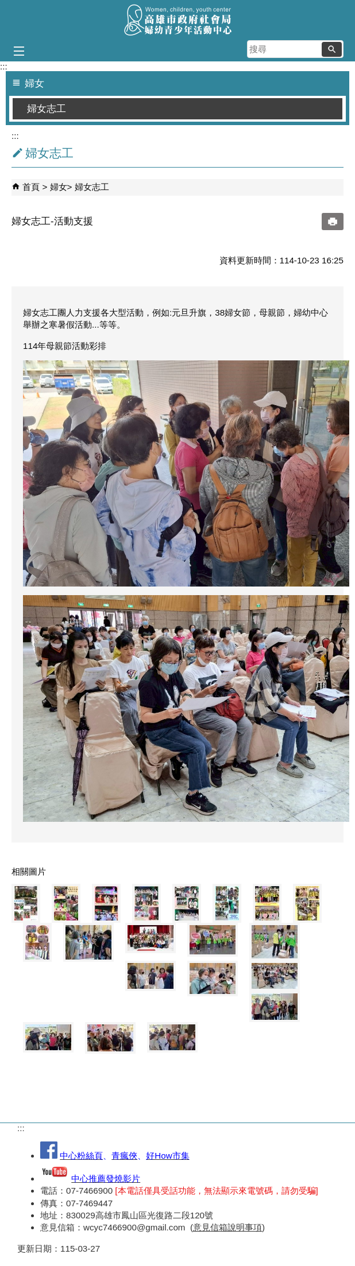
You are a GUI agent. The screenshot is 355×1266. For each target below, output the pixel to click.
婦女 (58, 187)
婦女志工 (46, 108)
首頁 (31, 187)
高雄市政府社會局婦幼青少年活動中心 (177, 19)
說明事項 (244, 1227)
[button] (332, 49)
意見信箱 (210, 1227)
